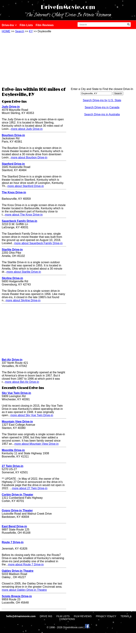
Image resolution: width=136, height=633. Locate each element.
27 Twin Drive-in (12, 466)
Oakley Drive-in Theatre (17, 570)
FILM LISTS (63, 616)
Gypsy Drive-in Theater (17, 510)
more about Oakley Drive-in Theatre (24, 589)
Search (19, 31)
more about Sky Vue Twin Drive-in (31, 415)
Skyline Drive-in (12, 278)
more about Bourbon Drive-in (29, 157)
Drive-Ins (9, 25)
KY (31, 31)
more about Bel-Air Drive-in (22, 381)
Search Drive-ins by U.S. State (102, 100)
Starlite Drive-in (12, 249)
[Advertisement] (34, 59)
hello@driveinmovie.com (21, 616)
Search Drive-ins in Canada (102, 107)
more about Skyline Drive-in (23, 300)
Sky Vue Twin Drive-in (16, 392)
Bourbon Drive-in (13, 135)
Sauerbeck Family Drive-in (19, 220)
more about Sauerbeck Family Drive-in (38, 243)
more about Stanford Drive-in (25, 186)
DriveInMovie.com (68, 7)
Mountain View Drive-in (17, 421)
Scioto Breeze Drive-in (17, 596)
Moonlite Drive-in (13, 450)
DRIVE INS (46, 616)
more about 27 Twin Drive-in (29, 488)
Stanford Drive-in (13, 163)
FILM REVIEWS (83, 616)
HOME (6, 31)
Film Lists (26, 25)
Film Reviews (45, 25)
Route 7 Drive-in (13, 542)
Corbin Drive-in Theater (17, 494)
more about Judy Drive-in (27, 128)
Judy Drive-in (11, 106)
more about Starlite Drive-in (24, 271)
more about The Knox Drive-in (24, 214)
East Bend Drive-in (14, 526)
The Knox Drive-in (14, 192)
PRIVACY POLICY (106, 616)
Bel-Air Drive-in (12, 359)
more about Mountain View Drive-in (36, 443)
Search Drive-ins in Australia (102, 114)
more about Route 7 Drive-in (26, 564)
